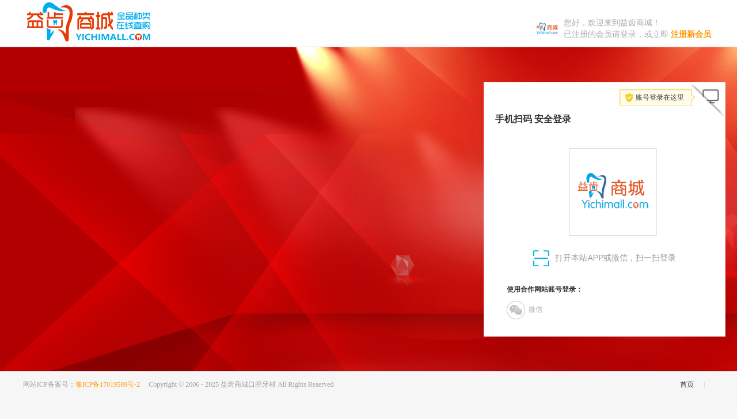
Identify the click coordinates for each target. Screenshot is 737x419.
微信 (524, 310)
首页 (687, 384)
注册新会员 (691, 34)
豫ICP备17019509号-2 (107, 384)
